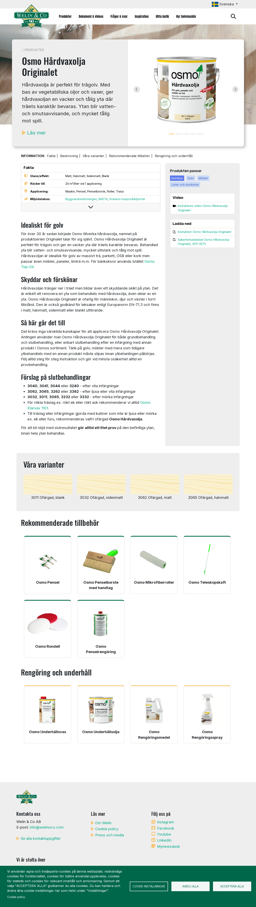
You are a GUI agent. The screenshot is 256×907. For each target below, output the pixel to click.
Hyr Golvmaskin (186, 16)
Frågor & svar (119, 16)
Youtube (164, 834)
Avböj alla (190, 886)
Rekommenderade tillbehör (129, 156)
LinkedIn (164, 840)
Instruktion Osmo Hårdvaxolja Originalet (204, 232)
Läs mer (36, 133)
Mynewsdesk (168, 846)
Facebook (165, 828)
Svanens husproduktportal (127, 199)
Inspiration (142, 16)
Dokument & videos (91, 16)
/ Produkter (33, 50)
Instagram (165, 822)
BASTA (103, 199)
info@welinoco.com (47, 827)
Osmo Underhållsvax (47, 732)
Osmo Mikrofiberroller (154, 582)
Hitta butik (162, 16)
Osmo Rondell (47, 646)
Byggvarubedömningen (81, 199)
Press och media (109, 835)
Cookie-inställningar (149, 886)
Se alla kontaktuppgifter (41, 838)
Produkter (65, 16)
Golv (191, 178)
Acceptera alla (232, 886)
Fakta (51, 156)
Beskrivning (69, 156)
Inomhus (177, 178)
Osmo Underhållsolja (100, 732)
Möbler (203, 178)
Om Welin (103, 823)
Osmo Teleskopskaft (207, 582)
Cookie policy (106, 829)
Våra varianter (93, 156)
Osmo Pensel (47, 582)
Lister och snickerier (185, 184)
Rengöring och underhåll (174, 156)
